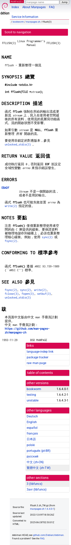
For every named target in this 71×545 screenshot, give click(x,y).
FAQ (52, 7)
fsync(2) (11, 240)
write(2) (11, 206)
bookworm (18, 22)
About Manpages (34, 7)
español (32, 428)
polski (31, 445)
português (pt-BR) (39, 451)
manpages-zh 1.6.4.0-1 (42, 509)
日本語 (31, 439)
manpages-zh (33, 22)
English (32, 422)
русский (32, 456)
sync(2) (47, 237)
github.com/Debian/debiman (48, 535)
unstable (32, 400)
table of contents (40, 373)
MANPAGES (17, 1)
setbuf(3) (44, 293)
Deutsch (32, 416)
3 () (34, 484)
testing (31, 395)
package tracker (37, 357)
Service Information (25, 17)
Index (15, 7)
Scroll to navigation (18, 32)
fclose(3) (12, 293)
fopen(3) (28, 293)
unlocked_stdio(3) (18, 144)
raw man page (36, 363)
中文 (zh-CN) (35, 462)
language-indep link (40, 351)
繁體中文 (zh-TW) (39, 468)
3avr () (37, 489)
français (32, 433)
